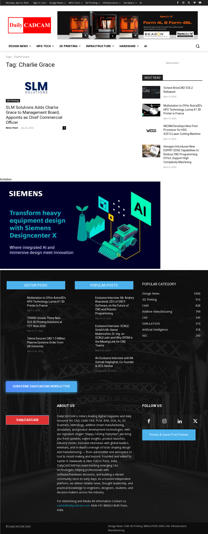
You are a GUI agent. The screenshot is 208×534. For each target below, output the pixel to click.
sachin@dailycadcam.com (73, 505)
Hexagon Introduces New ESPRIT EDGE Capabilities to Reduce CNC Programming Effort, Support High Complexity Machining (181, 154)
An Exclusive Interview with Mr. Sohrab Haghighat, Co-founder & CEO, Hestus (114, 361)
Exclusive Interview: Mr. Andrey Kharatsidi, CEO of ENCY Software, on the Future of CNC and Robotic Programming (114, 305)
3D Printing (13, 100)
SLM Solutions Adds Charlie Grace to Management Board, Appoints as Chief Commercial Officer (34, 115)
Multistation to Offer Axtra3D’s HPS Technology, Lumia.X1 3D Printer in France (182, 109)
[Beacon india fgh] (127, 25)
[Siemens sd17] (80, 268)
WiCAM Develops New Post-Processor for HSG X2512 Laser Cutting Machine (182, 129)
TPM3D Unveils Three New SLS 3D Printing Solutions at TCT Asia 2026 (44, 321)
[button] (197, 46)
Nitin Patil (12, 127)
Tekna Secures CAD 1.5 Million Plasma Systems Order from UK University (46, 342)
